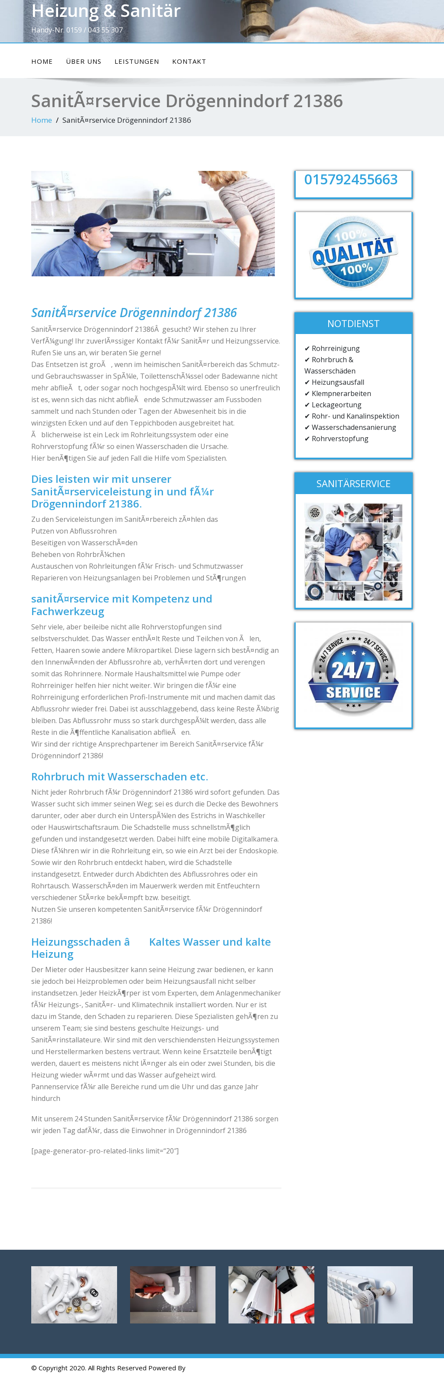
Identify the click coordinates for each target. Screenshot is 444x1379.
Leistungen (136, 61)
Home (42, 61)
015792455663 (351, 179)
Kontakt (189, 61)
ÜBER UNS (83, 61)
